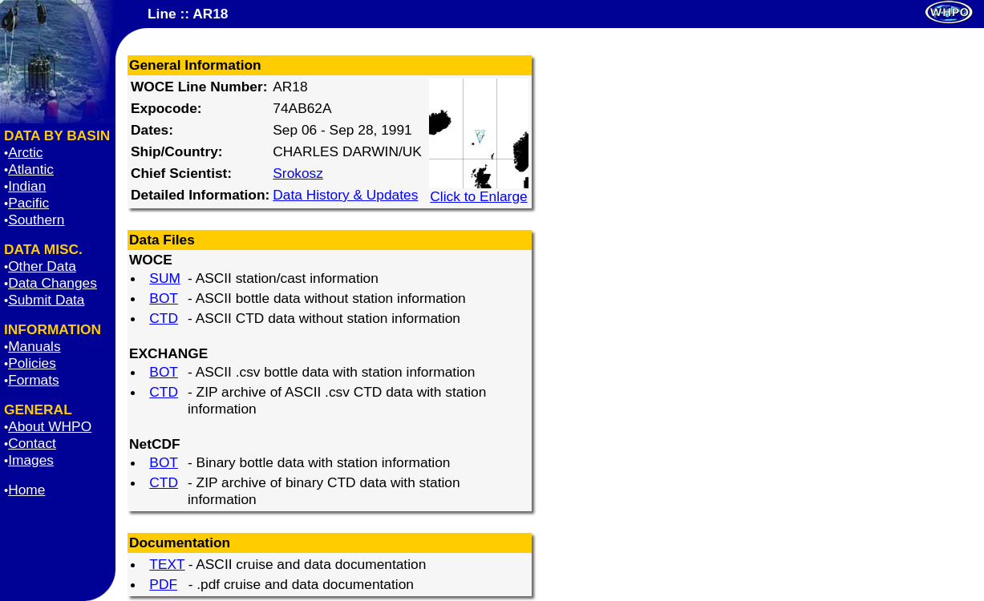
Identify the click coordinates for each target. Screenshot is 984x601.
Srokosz (298, 173)
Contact (32, 443)
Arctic (25, 152)
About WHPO (49, 426)
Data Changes (52, 283)
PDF (163, 584)
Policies (32, 363)
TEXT (166, 564)
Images (31, 460)
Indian (27, 186)
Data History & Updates (345, 195)
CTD (163, 318)
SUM (164, 278)
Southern (36, 220)
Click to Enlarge (478, 189)
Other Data (42, 266)
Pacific (28, 203)
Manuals (34, 346)
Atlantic (31, 169)
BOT (163, 298)
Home (26, 490)
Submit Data (46, 300)
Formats (33, 380)
